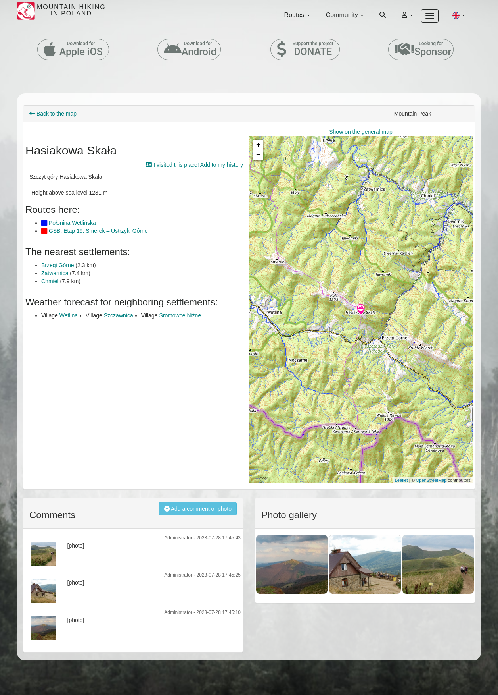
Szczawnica (118, 315)
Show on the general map (361, 132)
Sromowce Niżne (180, 315)
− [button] (258, 155)
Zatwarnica (54, 273)
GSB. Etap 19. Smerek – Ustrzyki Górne (94, 231)
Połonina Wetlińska (68, 223)
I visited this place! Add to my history (194, 165)
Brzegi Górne (57, 265)
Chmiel (50, 281)
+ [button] (258, 145)
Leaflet (401, 480)
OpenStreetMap (431, 480)
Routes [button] (297, 15)
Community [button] (345, 15)
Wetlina (68, 315)
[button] (458, 15)
